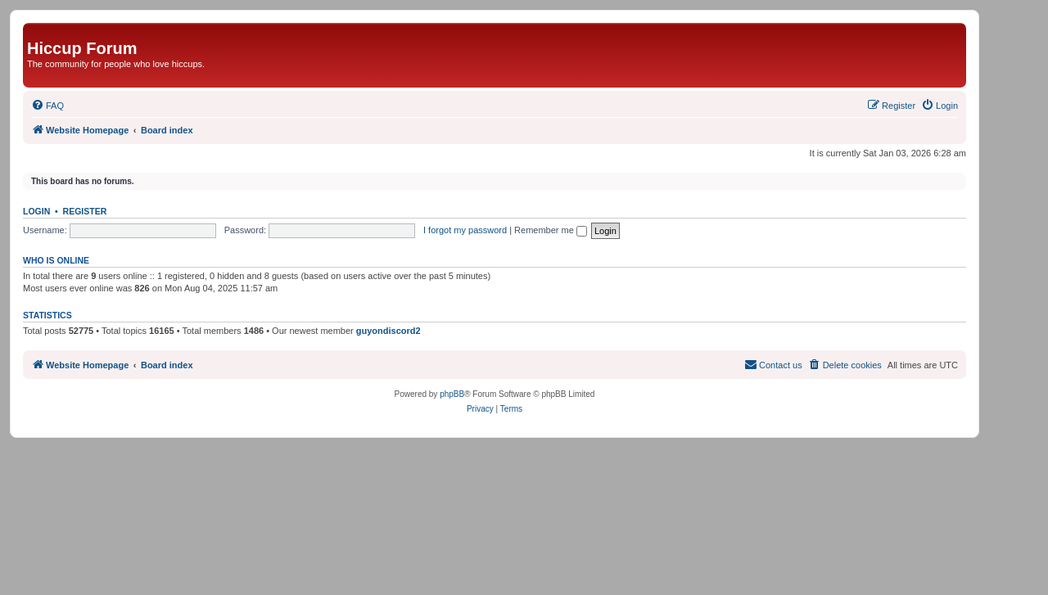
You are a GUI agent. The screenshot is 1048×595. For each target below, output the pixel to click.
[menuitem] (47, 105)
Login (36, 211)
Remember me (550, 230)
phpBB (452, 394)
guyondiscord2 (388, 331)
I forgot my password (465, 230)
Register (85, 211)
